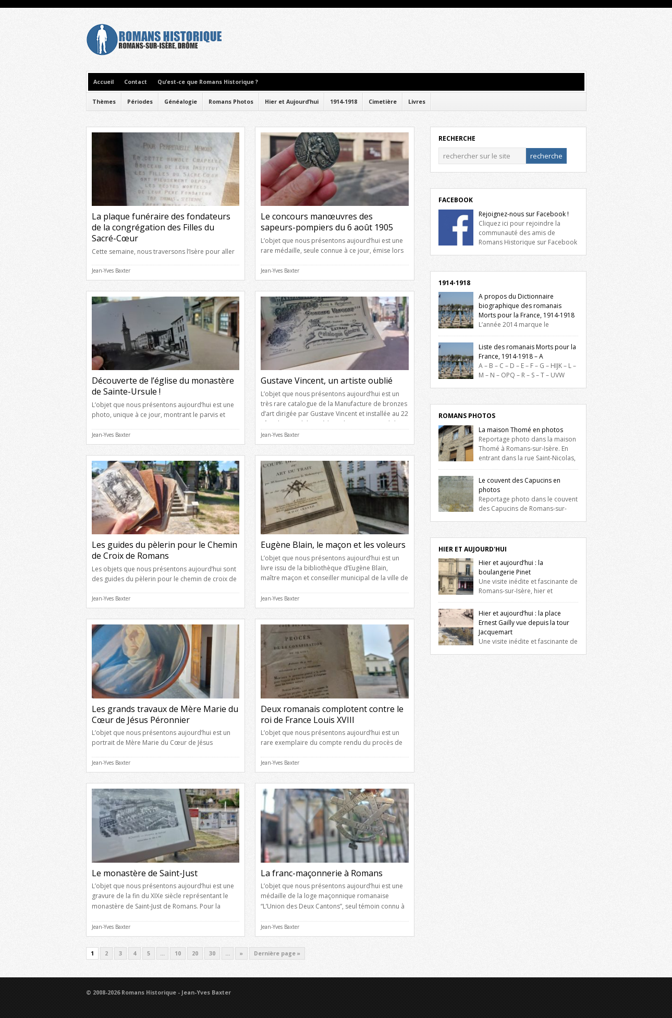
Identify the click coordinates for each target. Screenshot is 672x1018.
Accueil (103, 81)
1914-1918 (343, 101)
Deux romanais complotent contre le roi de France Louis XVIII (332, 714)
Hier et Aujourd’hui (292, 101)
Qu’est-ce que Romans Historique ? (207, 81)
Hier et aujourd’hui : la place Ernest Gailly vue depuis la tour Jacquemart (524, 622)
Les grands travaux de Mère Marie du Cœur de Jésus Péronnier (165, 714)
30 (212, 953)
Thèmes (104, 101)
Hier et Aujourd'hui (472, 549)
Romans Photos (231, 101)
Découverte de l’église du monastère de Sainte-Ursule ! (163, 386)
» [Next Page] (241, 953)
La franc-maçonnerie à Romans (322, 873)
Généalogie (180, 101)
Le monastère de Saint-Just (145, 873)
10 (178, 953)
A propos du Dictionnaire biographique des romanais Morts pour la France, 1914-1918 (527, 306)
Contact (135, 81)
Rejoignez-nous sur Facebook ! (524, 214)
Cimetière (383, 101)
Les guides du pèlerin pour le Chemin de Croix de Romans (164, 550)
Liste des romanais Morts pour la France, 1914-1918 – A (527, 351)
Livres (416, 101)
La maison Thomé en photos (521, 429)
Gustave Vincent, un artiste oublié (327, 380)
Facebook (455, 199)
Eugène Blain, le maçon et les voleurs (333, 544)
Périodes (140, 101)
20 (195, 953)
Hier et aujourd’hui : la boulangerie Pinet (511, 567)
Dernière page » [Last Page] (277, 953)
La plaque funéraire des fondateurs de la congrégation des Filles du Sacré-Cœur (161, 227)
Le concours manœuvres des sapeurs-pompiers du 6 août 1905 (327, 222)
